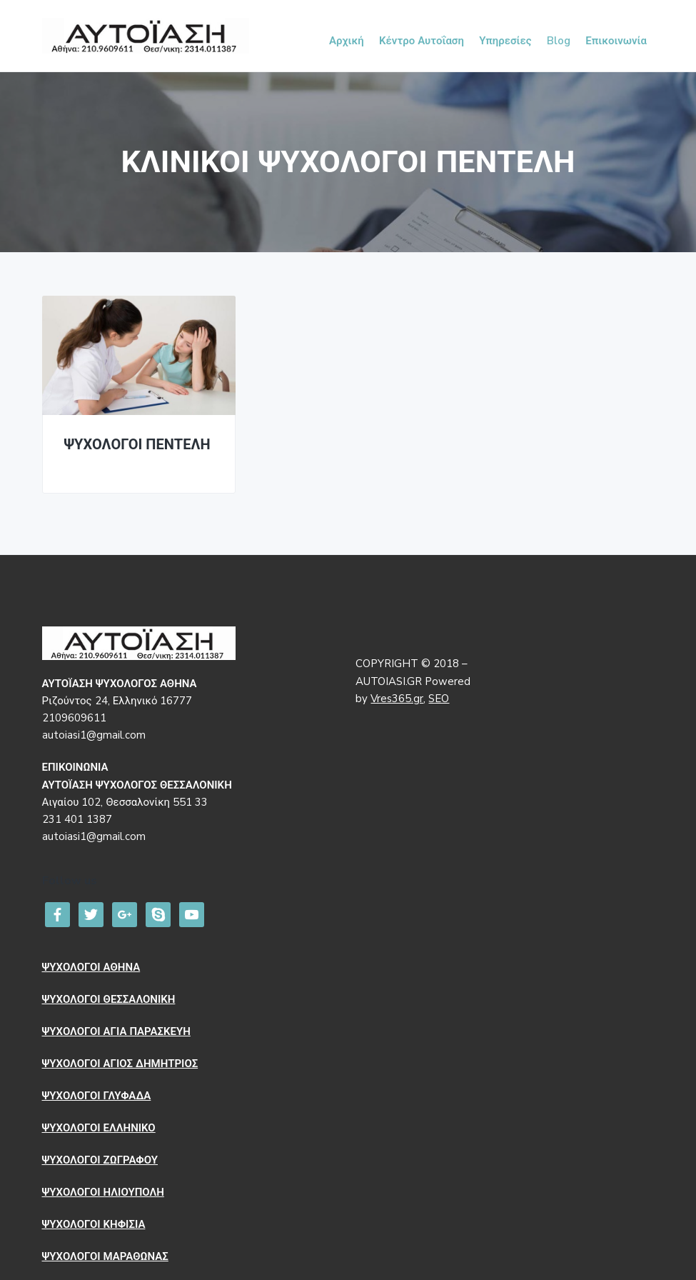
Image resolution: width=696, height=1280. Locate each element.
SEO (438, 698)
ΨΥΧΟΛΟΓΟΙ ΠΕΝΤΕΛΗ (137, 445)
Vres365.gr (396, 698)
